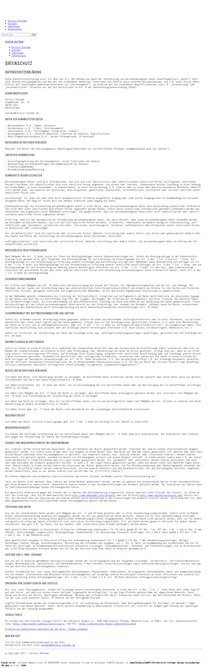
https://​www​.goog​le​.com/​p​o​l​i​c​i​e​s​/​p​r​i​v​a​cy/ (39, 623)
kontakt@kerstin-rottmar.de (58, 645)
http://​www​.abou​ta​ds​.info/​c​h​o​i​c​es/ (93, 495)
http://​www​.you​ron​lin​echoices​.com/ (161, 495)
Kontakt (12, 23)
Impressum (13, 26)
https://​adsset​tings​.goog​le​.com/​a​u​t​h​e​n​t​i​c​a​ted (107, 623)
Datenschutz (15, 29)
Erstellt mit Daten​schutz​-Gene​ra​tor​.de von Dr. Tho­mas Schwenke (46, 629)
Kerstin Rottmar (17, 20)
